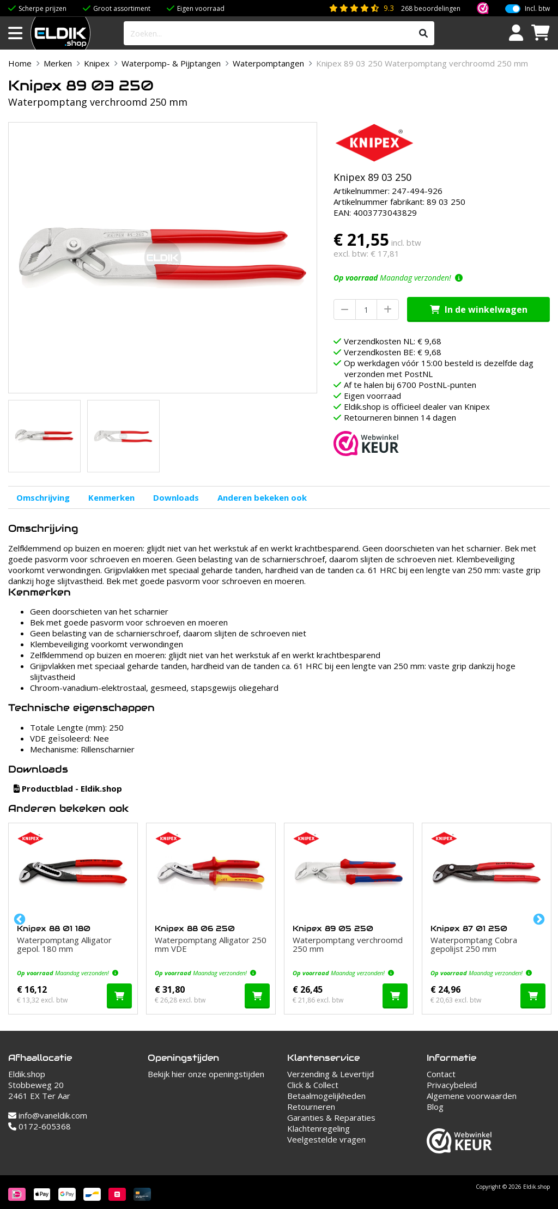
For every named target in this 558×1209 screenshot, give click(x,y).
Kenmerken (111, 497)
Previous (18, 918)
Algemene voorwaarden (472, 1095)
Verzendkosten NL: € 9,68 (392, 341)
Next (537, 918)
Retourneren (311, 1106)
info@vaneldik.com (47, 1115)
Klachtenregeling (318, 1128)
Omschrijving (43, 497)
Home (20, 63)
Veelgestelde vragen (326, 1139)
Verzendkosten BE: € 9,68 (392, 352)
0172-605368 (39, 1126)
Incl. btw (537, 8)
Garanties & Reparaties (331, 1117)
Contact (441, 1073)
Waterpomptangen (268, 63)
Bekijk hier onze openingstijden (206, 1073)
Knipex (97, 63)
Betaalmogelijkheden (326, 1095)
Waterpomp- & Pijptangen (171, 63)
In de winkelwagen (478, 309)
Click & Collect (312, 1084)
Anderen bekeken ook (262, 497)
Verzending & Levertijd (330, 1073)
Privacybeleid (452, 1084)
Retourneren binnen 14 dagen (400, 417)
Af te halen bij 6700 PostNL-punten (410, 384)
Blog (435, 1106)
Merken (58, 63)
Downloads (176, 497)
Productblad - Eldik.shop (68, 788)
